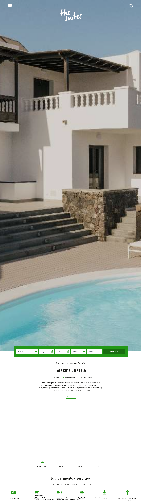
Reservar (114, 351)
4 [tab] (74, 342)
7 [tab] (80, 457)
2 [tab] (67, 342)
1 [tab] (64, 342)
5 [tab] (77, 342)
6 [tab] (77, 457)
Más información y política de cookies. (70, 499)
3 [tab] (71, 342)
